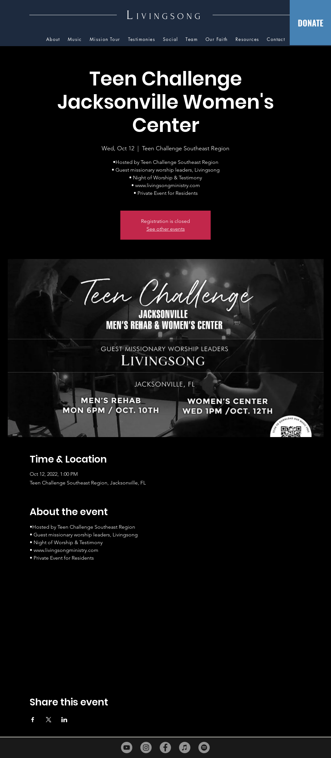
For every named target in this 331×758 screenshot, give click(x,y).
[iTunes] (184, 747)
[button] (247, 39)
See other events (165, 229)
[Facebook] (165, 747)
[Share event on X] (48, 719)
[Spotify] (204, 747)
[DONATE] (310, 22)
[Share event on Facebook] (33, 719)
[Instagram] (146, 747)
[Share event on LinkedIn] (64, 719)
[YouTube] (126, 747)
